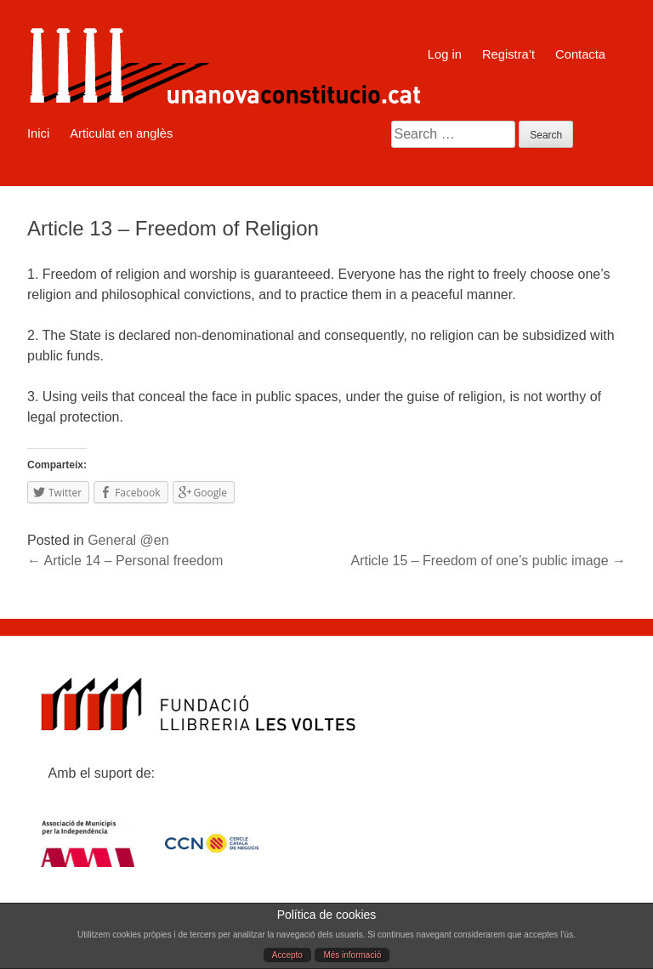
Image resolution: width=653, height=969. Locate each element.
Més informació (352, 955)
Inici (38, 133)
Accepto (287, 955)
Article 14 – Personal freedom (125, 560)
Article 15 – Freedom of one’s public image (488, 560)
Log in (445, 54)
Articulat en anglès (121, 133)
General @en (128, 540)
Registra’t (508, 54)
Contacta (580, 54)
